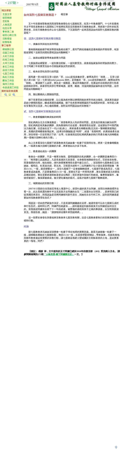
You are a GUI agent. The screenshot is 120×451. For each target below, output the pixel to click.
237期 (12, 3)
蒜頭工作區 (8, 70)
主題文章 (7, 14)
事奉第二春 (8, 31)
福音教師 (7, 17)
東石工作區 (8, 66)
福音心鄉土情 (9, 35)
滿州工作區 (8, 84)
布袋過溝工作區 (10, 87)
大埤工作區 (8, 63)
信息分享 (7, 28)
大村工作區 (8, 56)
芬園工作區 (8, 53)
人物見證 (7, 24)
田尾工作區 (8, 59)
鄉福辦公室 (8, 49)
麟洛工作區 (8, 80)
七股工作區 (8, 73)
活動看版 (7, 38)
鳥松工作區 (8, 77)
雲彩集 (5, 21)
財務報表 (7, 42)
